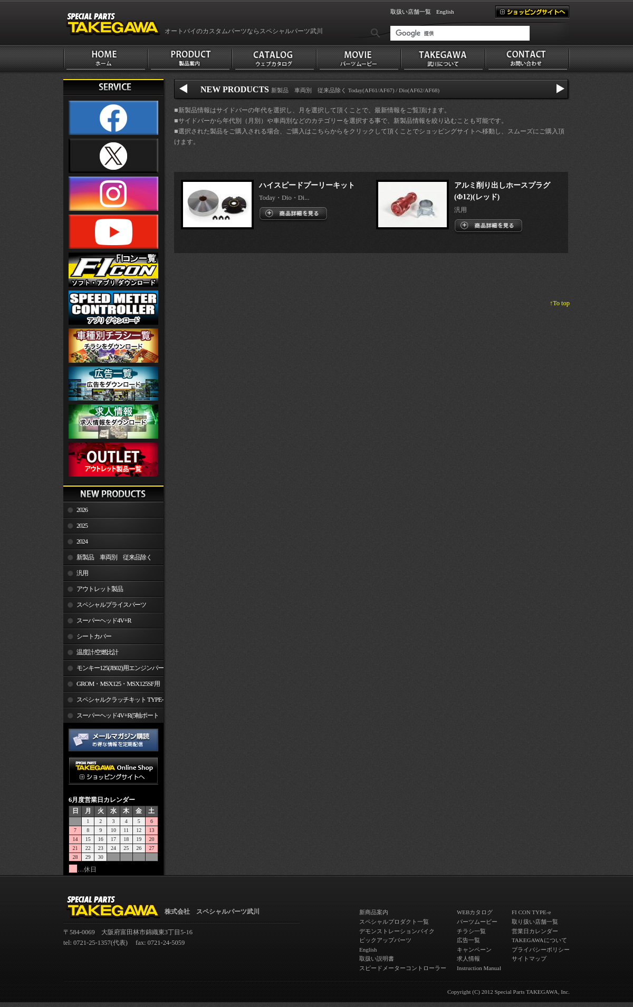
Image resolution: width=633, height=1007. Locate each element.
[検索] (460, 33)
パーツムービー (477, 921)
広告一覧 (468, 940)
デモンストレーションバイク (397, 931)
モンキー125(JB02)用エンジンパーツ (113, 670)
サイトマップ (529, 958)
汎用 (82, 573)
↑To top (560, 303)
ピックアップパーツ (385, 940)
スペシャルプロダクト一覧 (394, 921)
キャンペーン (474, 949)
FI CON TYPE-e (531, 912)
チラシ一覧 (471, 931)
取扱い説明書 (376, 958)
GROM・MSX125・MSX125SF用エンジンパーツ (111, 686)
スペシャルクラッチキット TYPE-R (113, 702)
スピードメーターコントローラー (402, 968)
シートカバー (93, 636)
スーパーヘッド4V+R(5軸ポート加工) (111, 717)
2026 (82, 510)
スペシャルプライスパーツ (111, 604)
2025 (82, 525)
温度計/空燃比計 (97, 652)
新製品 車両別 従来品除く (114, 557)
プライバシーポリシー (541, 949)
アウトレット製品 (99, 589)
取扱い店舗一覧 (410, 11)
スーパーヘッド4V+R (103, 620)
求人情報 (468, 958)
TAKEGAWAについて (539, 940)
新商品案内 (373, 912)
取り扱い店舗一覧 (535, 921)
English (445, 11)
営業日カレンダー (535, 931)
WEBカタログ (475, 912)
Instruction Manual (479, 968)
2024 (82, 541)
